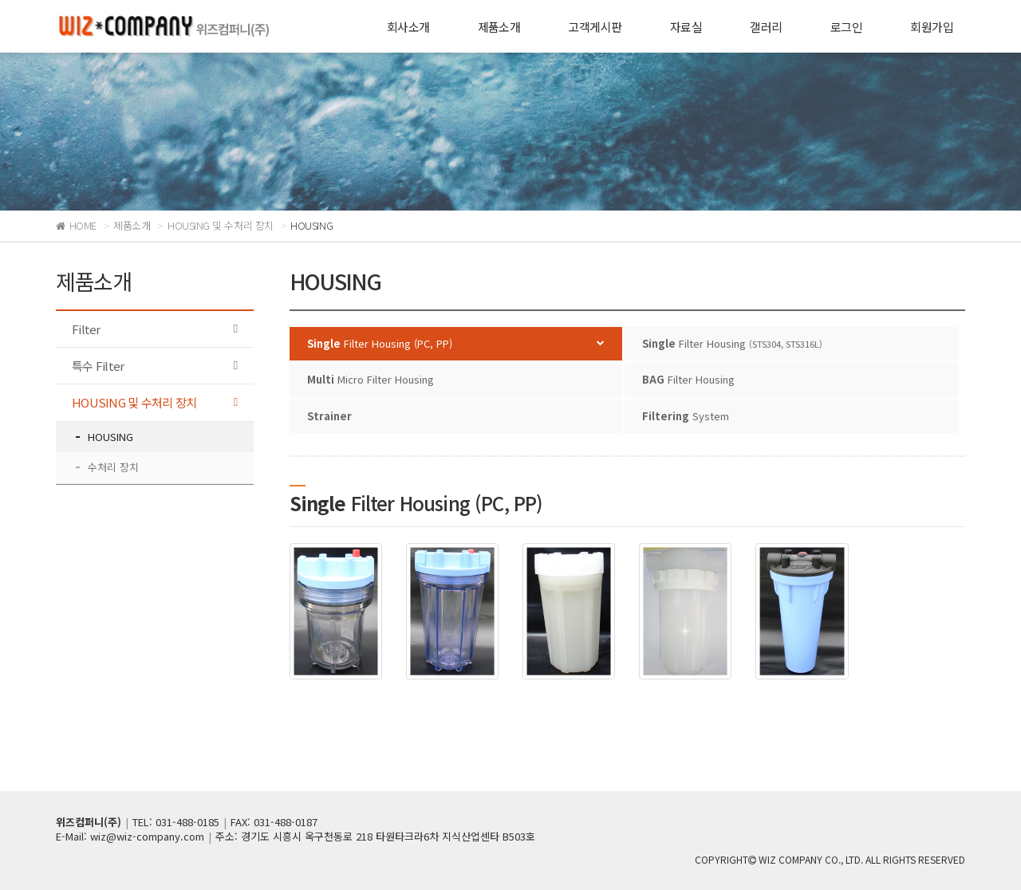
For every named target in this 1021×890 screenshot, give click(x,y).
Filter (86, 329)
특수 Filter (98, 365)
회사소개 (408, 26)
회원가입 (931, 26)
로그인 (846, 26)
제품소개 (499, 26)
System (685, 415)
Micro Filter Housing (370, 379)
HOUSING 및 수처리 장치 (134, 402)
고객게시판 (594, 26)
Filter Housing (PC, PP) (379, 343)
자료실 (686, 26)
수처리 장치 (113, 467)
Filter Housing (732, 343)
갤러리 (766, 26)
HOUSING (110, 436)
